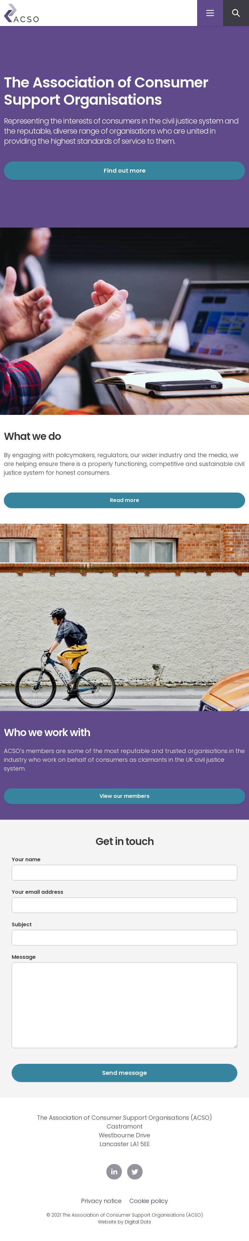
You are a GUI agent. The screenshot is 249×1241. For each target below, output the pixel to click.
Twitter (135, 1172)
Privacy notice (101, 1201)
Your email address (37, 892)
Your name (26, 859)
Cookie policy (148, 1201)
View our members (124, 796)
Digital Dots (138, 1222)
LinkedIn (114, 1172)
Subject (22, 924)
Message (24, 957)
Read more (124, 500)
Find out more (125, 170)
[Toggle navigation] (210, 13)
